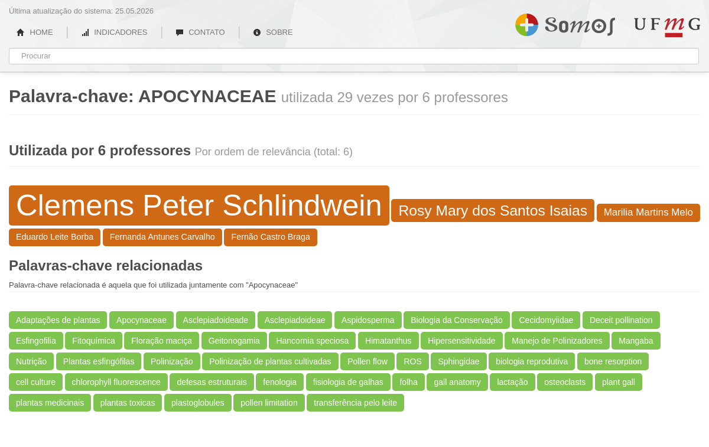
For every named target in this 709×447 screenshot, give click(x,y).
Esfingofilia (36, 340)
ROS (412, 361)
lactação (512, 382)
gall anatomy (457, 382)
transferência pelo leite (355, 402)
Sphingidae (458, 361)
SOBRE (273, 32)
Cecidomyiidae (546, 320)
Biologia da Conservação (457, 320)
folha (408, 382)
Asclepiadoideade (216, 320)
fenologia (280, 382)
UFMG (667, 27)
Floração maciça (161, 340)
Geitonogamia (234, 340)
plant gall (618, 382)
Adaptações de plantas (58, 320)
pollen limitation (269, 402)
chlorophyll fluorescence (116, 382)
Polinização (172, 361)
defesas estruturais (211, 382)
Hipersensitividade (461, 340)
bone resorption (613, 361)
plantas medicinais (50, 402)
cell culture (36, 382)
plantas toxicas (127, 402)
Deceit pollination (621, 320)
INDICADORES (114, 32)
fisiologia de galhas (348, 382)
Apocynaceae (141, 320)
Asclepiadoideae (295, 320)
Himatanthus (388, 340)
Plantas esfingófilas (99, 361)
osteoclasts (565, 382)
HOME (35, 32)
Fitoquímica (93, 340)
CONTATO (200, 32)
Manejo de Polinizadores (557, 340)
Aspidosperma (368, 320)
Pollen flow (367, 361)
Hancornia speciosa (312, 340)
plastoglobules (198, 402)
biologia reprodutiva (532, 361)
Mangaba (636, 340)
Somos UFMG (565, 22)
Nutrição (31, 361)
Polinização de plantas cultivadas (270, 361)
